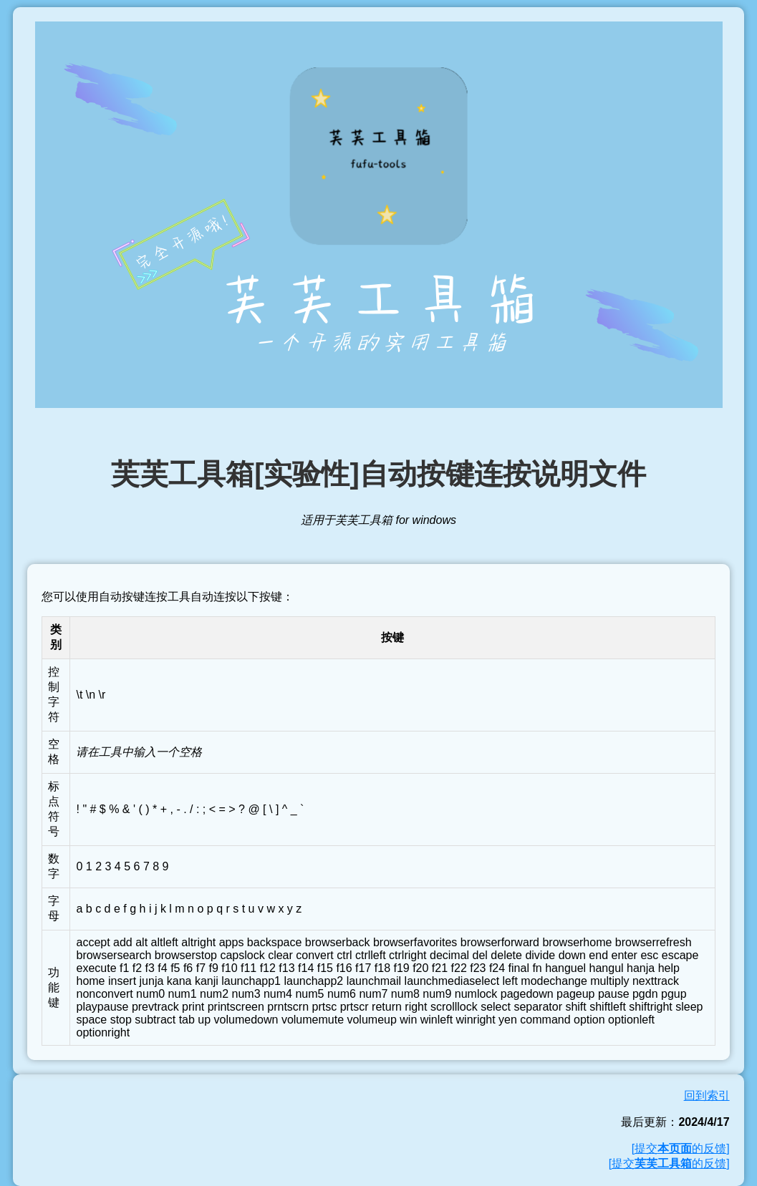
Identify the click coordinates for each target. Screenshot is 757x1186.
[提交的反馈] (681, 1148)
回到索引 (707, 1095)
